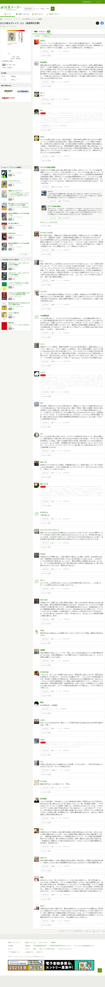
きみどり (50, 191)
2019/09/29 (66, 660)
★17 (53, 728)
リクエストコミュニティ (65, 949)
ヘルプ (27, 949)
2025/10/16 (66, 99)
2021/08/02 (66, 422)
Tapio (42, 739)
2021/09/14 (66, 392)
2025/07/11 (67, 156)
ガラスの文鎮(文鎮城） (48, 167)
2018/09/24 (67, 920)
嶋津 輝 (10, 314)
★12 (53, 156)
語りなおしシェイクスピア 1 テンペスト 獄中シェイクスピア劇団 (18, 204)
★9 (53, 422)
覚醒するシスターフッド (15, 191)
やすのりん (44, 512)
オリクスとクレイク (14, 181)
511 (41, 403)
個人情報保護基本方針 (40, 945)
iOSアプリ (40, 952)
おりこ (42, 906)
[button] (52, 9)
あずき (42, 40)
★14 (53, 361)
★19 (53, 250)
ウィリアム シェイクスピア (15, 285)
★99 (53, 280)
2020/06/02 (66, 542)
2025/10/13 (63, 125)
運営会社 (27, 945)
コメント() (57, 51)
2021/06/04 (67, 451)
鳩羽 (41, 877)
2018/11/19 (66, 787)
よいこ (42, 344)
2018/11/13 (66, 846)
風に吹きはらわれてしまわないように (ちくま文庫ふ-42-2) (19, 303)
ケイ (41, 261)
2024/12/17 (67, 186)
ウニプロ (43, 291)
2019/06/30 (63, 709)
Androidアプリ (29, 952)
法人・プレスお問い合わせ (47, 949)
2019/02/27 (67, 728)
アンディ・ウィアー (13, 266)
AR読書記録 (44, 316)
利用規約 (53, 942)
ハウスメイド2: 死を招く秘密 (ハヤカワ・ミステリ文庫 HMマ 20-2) (18, 293)
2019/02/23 (66, 750)
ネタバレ (46, 36)
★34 (53, 619)
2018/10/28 (67, 894)
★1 (60, 218)
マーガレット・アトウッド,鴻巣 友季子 (18, 207)
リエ (41, 829)
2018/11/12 (67, 866)
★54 (53, 187)
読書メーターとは (30, 942)
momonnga (44, 672)
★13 (53, 451)
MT (41, 110)
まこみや (43, 781)
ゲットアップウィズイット (49, 530)
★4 (53, 51)
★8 (53, 333)
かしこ (42, 580)
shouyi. (43, 554)
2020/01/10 (67, 619)
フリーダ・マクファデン (14, 296)
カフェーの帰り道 (13, 313)
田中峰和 (43, 799)
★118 (53, 770)
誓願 (9, 171)
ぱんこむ (43, 462)
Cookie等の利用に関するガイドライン (60, 945)
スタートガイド (43, 942)
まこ (41, 434)
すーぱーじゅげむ (46, 232)
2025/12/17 (67, 82)
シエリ (42, 372)
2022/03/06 (66, 333)
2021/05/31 (66, 472)
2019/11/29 (66, 639)
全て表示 (37, 36)
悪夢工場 (10, 323)
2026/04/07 (66, 51)
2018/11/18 (66, 818)
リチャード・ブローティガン (15, 306)
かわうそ (43, 858)
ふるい (42, 720)
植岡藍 (42, 650)
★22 (53, 82)
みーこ (42, 93)
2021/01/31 (66, 518)
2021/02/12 (66, 501)
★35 (53, 866)
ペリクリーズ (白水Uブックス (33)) (18, 283)
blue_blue (44, 600)
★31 (53, 304)
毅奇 (41, 702)
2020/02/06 (66, 588)
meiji (42, 630)
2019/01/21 (67, 770)
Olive (42, 137)
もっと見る (23, 254)
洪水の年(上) (12, 233)
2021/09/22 (67, 361)
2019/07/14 (66, 691)
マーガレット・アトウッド (12, 19)
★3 (53, 99)
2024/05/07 (67, 250)
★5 (53, 543)
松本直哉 (43, 62)
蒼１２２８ (44, 484)
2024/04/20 (67, 280)
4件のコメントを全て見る (48, 222)
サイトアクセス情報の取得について (84, 945)
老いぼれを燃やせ (13, 223)
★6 (53, 501)
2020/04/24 (66, 569)
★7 (53, 846)
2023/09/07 (67, 304)
